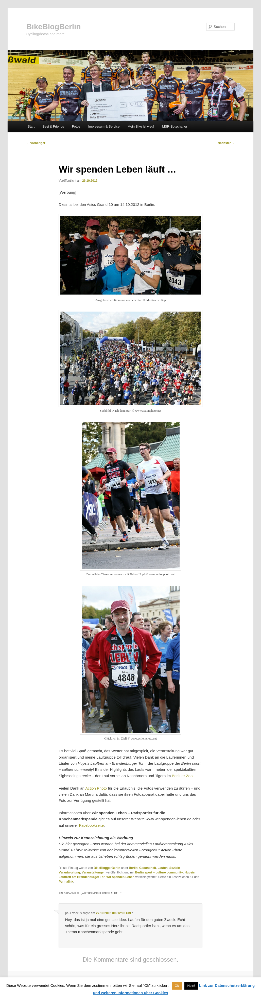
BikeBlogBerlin (53, 26)
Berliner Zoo (182, 776)
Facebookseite (91, 825)
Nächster (226, 143)
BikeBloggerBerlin (107, 868)
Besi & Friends (53, 126)
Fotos (76, 126)
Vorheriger (35, 143)
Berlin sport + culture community (159, 872)
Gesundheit (147, 868)
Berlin (133, 868)
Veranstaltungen (93, 872)
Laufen (163, 868)
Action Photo (96, 788)
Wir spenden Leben (120, 877)
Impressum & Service (104, 126)
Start (31, 126)
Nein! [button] (191, 986)
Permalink (66, 881)
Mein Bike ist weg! (141, 126)
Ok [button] (177, 986)
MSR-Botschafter (174, 126)
